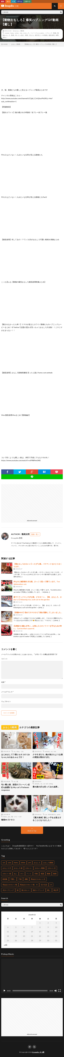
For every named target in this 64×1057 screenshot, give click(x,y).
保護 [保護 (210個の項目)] (42, 874)
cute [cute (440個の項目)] (9, 863)
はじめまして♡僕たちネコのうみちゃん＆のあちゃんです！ (15, 755)
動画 (12, 35)
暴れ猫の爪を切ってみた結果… (46, 787)
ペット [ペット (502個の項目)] (29, 874)
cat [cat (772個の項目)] (4, 863)
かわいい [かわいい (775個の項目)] (28, 868)
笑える (31, 35)
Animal (7, 33)
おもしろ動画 (19, 31)
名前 (3, 682)
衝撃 (57, 35)
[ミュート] (55, 990)
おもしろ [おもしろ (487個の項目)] (37, 863)
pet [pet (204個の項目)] (29, 863)
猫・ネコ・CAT (16, 816)
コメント (4, 659)
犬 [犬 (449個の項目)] (51, 885)
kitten (5, 816)
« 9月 (5, 945)
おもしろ (26, 33)
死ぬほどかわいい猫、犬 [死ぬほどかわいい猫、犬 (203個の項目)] (29, 885)
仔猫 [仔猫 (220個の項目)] (36, 874)
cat (14, 751)
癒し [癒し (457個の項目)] (48, 890)
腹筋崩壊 (52, 35)
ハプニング (48, 33)
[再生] (4, 990)
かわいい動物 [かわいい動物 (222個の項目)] (40, 868)
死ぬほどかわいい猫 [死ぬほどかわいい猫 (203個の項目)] (10, 885)
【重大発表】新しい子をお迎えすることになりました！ (47, 818)
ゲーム (19, 1)
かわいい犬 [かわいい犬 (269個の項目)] (52, 868)
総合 (2, 1)
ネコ (8, 1)
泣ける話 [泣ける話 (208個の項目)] (44, 885)
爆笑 (26, 35)
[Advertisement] (31, 501)
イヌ (13, 1)
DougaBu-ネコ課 (38, 1052)
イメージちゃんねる (37, 33)
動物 (54, 33)
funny (12, 33)
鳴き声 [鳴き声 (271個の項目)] (56, 890)
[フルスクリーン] (59, 990)
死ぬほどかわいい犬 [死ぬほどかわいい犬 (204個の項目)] (38, 879)
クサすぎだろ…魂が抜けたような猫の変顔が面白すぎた (48, 755)
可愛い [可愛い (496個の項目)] (12, 879)
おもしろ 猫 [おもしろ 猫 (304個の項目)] (18, 868)
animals (47, 751)
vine (21, 33)
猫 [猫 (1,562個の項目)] (17, 890)
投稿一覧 (34, 534)
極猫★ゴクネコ (8, 820)
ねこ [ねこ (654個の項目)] (15, 874)
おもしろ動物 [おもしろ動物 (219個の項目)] (48, 863)
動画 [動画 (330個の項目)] (54, 874)
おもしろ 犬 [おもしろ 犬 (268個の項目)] (7, 868)
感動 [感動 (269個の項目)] (26, 879)
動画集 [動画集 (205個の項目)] (5, 879)
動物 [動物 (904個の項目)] (48, 874)
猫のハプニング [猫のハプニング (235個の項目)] (38, 890)
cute (55, 751)
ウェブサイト (6, 701)
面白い (5, 37)
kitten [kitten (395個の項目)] (23, 863)
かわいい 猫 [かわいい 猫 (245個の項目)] (7, 874)
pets (9, 816)
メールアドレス (7, 692)
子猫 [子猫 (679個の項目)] (20, 879)
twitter (17, 33)
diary (17, 751)
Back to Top (32, 831)
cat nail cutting (48, 783)
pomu (58, 814)
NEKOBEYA (52, 814)
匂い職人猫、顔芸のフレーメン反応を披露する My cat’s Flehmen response (15, 787)
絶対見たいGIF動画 (41, 35)
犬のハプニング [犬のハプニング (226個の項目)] (8, 890)
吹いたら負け (19, 35)
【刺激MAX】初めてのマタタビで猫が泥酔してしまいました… (38, 612)
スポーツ (27, 1)
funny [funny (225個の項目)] (16, 863)
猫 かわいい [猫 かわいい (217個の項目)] (26, 890)
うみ (22, 751)
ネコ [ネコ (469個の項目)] (22, 874)
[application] (32, 976)
